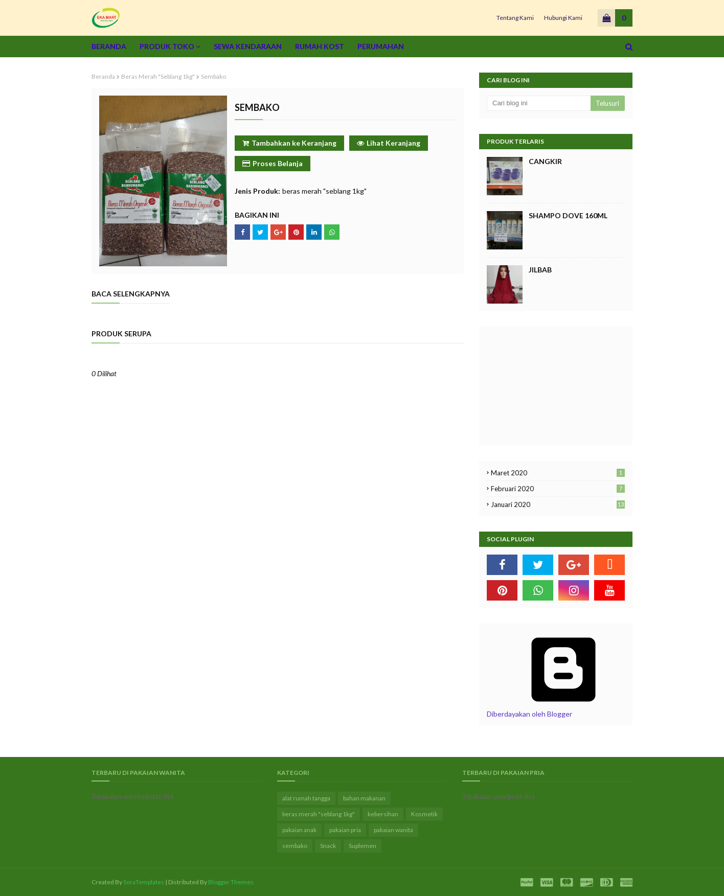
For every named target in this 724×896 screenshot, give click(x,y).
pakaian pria (345, 830)
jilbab (540, 269)
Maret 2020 (558, 473)
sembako (294, 845)
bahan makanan (364, 798)
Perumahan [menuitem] (380, 46)
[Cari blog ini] (539, 103)
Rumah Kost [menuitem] (319, 46)
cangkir (545, 161)
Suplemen (362, 845)
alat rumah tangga (306, 798)
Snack (328, 845)
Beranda (103, 76)
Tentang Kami (515, 17)
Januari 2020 (558, 504)
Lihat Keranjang (388, 143)
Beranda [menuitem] (109, 46)
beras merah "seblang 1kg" (158, 76)
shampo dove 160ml (568, 215)
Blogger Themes (231, 882)
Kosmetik (424, 814)
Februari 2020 (558, 489)
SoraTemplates (143, 882)
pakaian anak (299, 830)
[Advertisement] (538, 385)
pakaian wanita (393, 830)
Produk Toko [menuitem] (167, 46)
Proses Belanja (272, 163)
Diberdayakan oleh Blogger (563, 709)
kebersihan (383, 814)
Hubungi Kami (563, 17)
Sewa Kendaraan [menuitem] (248, 46)
